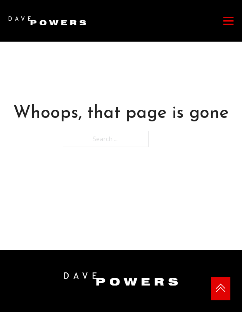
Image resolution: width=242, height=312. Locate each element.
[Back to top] (220, 288)
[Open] (228, 20)
